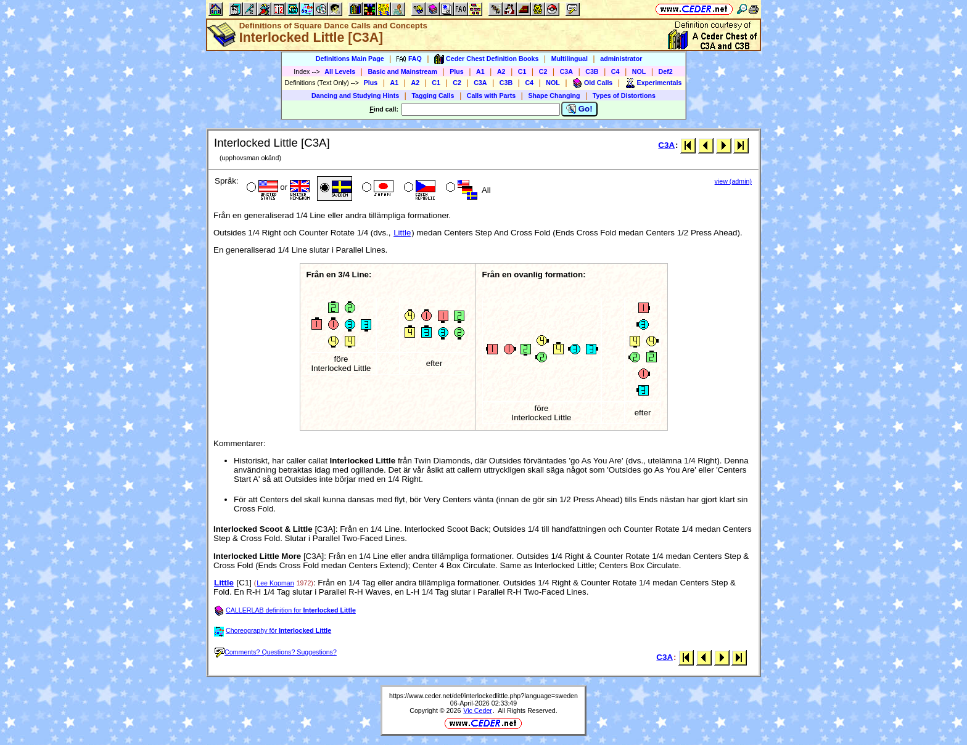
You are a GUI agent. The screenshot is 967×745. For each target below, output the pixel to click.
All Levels (339, 71)
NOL (639, 71)
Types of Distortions (624, 95)
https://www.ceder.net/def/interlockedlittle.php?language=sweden (483, 695)
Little (402, 232)
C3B (591, 71)
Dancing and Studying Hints (355, 95)
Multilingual (569, 58)
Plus (457, 71)
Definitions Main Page (350, 58)
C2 (543, 71)
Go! (579, 109)
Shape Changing (554, 95)
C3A (566, 71)
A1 (480, 71)
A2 (501, 71)
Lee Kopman (275, 583)
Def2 (666, 71)
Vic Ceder (477, 710)
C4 (615, 71)
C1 (522, 71)
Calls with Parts (491, 95)
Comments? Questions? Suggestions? (276, 652)
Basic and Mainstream (402, 71)
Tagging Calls (432, 95)
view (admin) (733, 181)
